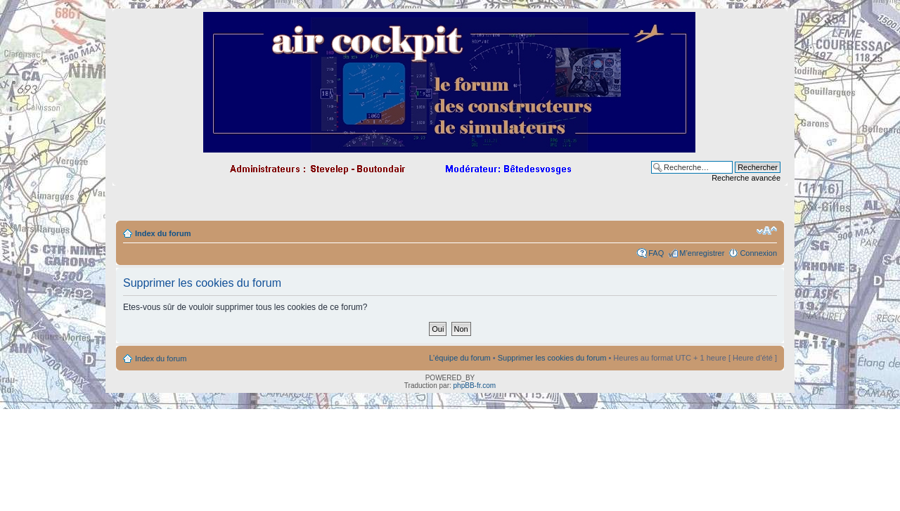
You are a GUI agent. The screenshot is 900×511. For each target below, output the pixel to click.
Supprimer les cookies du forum (552, 358)
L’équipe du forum (459, 358)
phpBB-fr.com (475, 385)
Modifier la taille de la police (767, 230)
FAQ (656, 253)
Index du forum (163, 233)
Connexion (758, 253)
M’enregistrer (701, 253)
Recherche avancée (746, 178)
